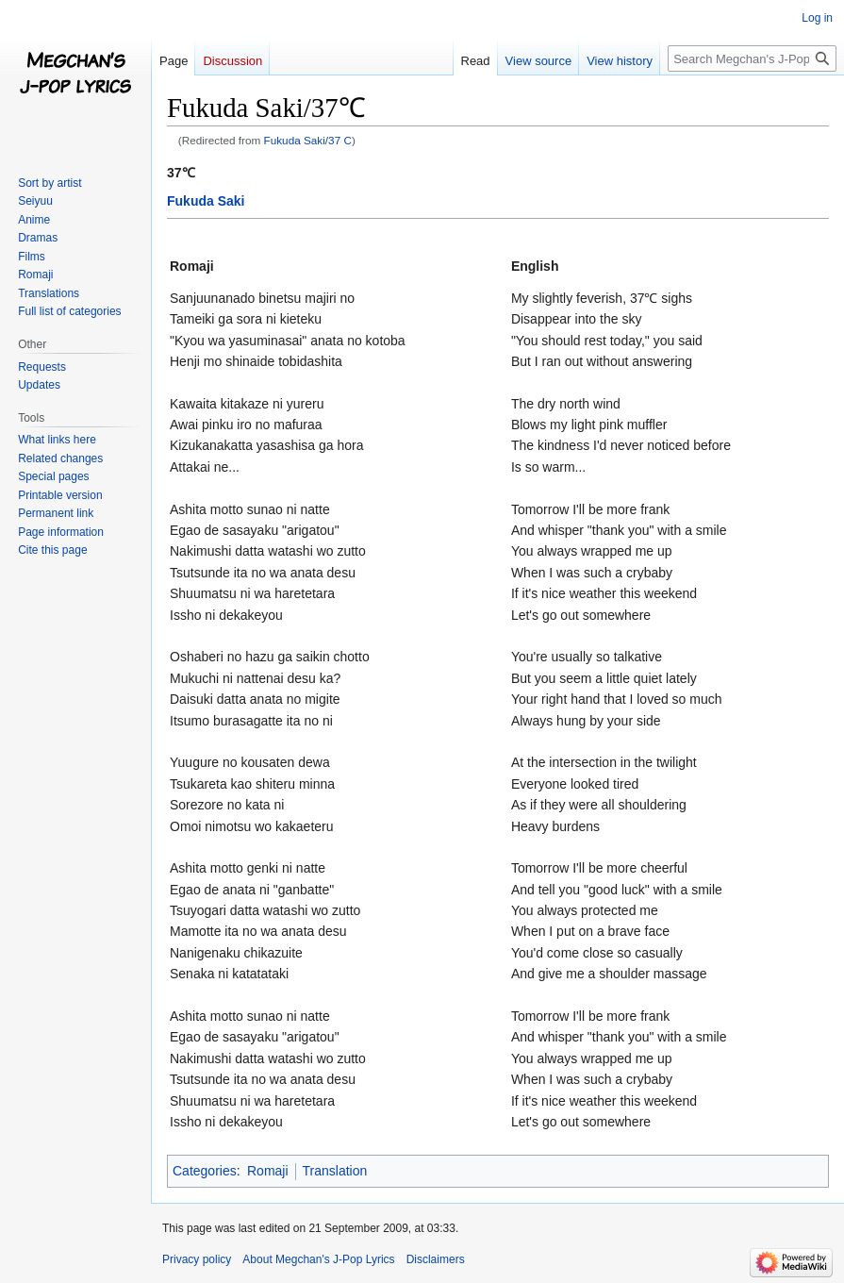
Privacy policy (196, 1259)
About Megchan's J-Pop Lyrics (318, 1259)
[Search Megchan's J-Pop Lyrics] (752, 58)
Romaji (268, 1170)
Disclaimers (435, 1259)
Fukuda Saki (205, 200)
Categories (205, 1170)
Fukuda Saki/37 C (308, 140)
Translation (335, 1170)
